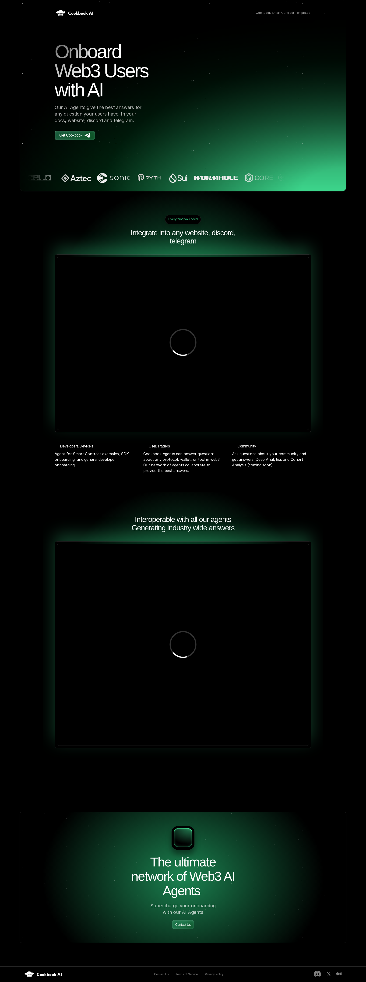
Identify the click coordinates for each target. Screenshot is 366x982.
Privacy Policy (214, 974)
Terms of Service (187, 974)
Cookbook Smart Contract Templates (283, 12)
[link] (43, 974)
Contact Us (161, 974)
